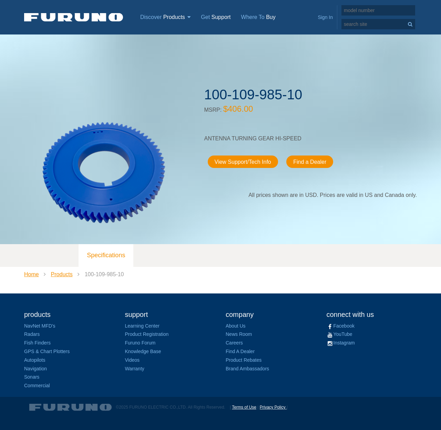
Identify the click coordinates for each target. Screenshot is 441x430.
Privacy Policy (273, 407)
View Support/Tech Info (243, 162)
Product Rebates (243, 360)
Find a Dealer (309, 162)
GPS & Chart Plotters (47, 351)
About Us (236, 326)
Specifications (106, 255)
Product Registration (147, 334)
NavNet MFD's (39, 326)
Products (62, 274)
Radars (32, 334)
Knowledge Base (143, 351)
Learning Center (142, 326)
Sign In (325, 17)
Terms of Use (244, 407)
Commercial (37, 385)
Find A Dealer (240, 351)
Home (31, 274)
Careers (234, 343)
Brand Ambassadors (247, 368)
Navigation (35, 368)
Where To (258, 17)
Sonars (31, 377)
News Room (239, 334)
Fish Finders (37, 343)
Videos (132, 360)
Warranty (134, 368)
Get (215, 17)
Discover (165, 17)
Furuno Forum (140, 343)
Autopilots (34, 360)
